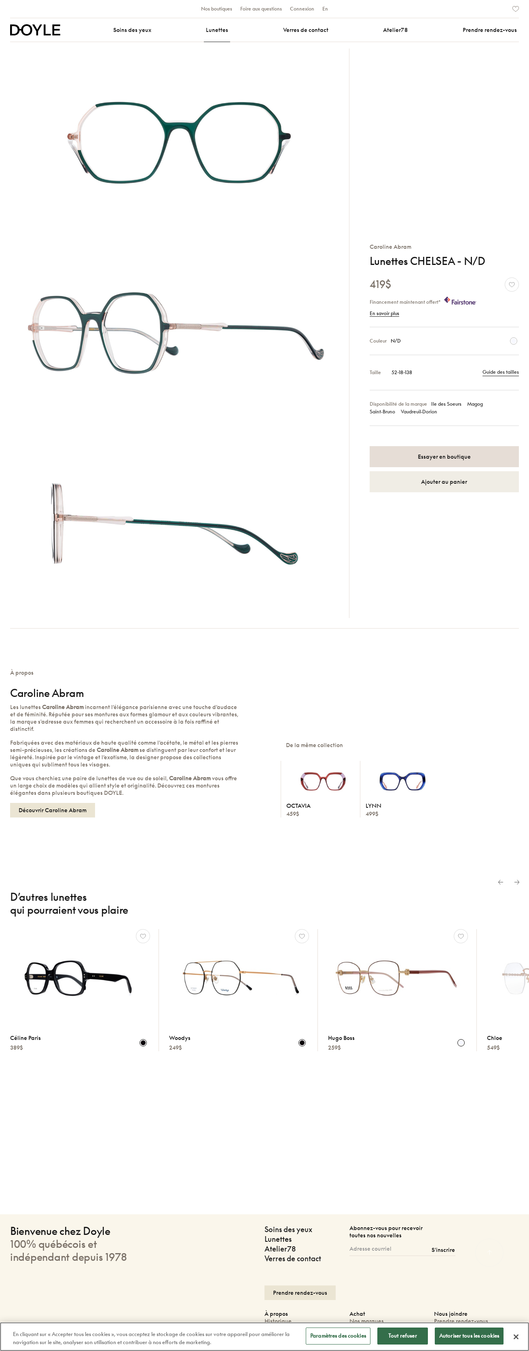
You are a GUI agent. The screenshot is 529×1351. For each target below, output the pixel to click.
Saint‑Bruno (382, 412)
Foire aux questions (261, 9)
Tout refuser (402, 1335)
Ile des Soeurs (446, 404)
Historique (278, 1320)
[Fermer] (516, 1337)
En (325, 9)
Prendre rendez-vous (461, 1320)
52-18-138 (401, 372)
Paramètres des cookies (338, 1335)
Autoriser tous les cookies (469, 1335)
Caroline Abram (390, 246)
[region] (264, 1336)
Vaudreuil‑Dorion (419, 412)
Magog (475, 404)
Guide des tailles (500, 372)
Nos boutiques (216, 9)
